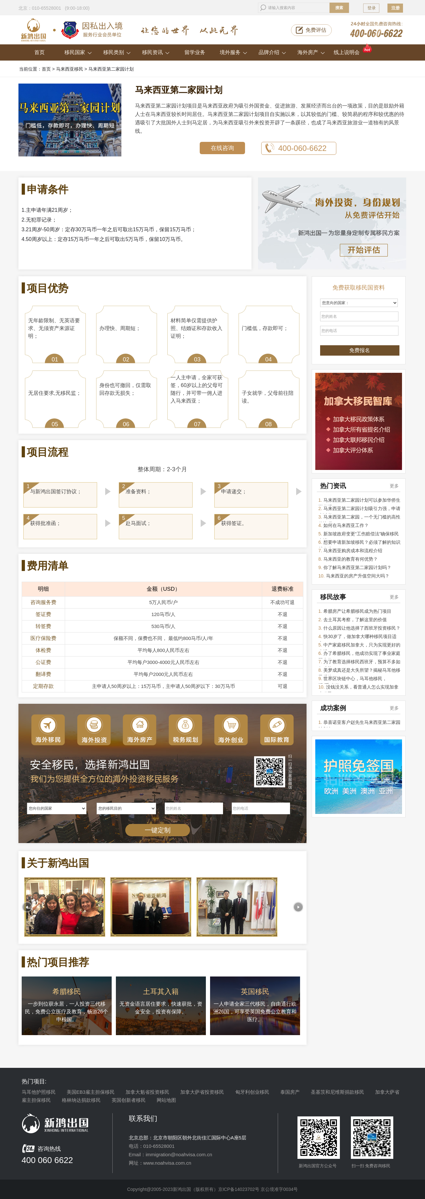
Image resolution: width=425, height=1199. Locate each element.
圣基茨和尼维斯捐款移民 (337, 1092)
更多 (394, 485)
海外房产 (311, 52)
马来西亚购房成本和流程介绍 (352, 550)
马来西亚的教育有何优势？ (350, 559)
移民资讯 (156, 52)
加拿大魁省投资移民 (147, 1092)
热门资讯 (333, 485)
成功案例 (333, 708)
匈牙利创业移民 (252, 1092)
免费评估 (316, 30)
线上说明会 (353, 49)
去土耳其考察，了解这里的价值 (355, 619)
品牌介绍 (272, 52)
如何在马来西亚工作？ (346, 525)
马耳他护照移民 (39, 1092)
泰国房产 (290, 1092)
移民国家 (78, 52)
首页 (39, 52)
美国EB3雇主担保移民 (91, 1092)
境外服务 (233, 52)
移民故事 (333, 596)
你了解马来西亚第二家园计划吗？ (357, 567)
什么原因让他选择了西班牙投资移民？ (361, 628)
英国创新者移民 (129, 1100)
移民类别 (117, 52)
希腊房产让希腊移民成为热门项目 (357, 611)
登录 (371, 8)
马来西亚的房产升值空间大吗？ (357, 575)
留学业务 (195, 52)
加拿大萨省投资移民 (202, 1092)
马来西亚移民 (69, 69)
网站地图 (166, 1100)
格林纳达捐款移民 (81, 1100)
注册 (395, 8)
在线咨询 (222, 148)
